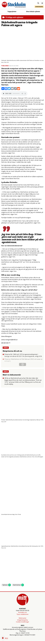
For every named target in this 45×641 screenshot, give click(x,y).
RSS (5, 638)
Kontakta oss (22, 612)
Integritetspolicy (22, 620)
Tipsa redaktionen (22, 614)
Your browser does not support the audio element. (14, 93)
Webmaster (22, 618)
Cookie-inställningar (22, 622)
